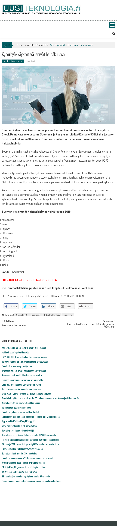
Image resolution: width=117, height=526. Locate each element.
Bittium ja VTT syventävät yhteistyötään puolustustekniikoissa (30, 444)
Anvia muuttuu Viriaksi (14, 325)
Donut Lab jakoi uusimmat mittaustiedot (20, 412)
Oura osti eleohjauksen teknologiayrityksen (21, 384)
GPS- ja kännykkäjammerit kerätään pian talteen (24, 467)
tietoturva (68, 314)
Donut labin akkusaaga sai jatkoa (17, 366)
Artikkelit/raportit (36, 45)
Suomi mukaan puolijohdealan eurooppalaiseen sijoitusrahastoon (31, 481)
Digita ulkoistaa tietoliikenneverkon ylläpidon (22, 449)
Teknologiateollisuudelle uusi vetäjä (18, 430)
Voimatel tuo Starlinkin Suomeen (16, 407)
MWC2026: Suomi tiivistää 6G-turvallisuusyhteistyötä (26, 393)
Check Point (21, 314)
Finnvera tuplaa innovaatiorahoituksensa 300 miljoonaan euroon (30, 439)
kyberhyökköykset (52, 314)
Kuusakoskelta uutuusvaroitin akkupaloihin (21, 403)
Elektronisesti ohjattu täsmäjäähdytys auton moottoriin (91, 325)
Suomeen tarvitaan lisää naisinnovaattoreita (22, 375)
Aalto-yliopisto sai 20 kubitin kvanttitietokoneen (24, 348)
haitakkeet (35, 314)
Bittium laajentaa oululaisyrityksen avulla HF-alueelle (26, 476)
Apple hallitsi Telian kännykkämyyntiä (18, 421)
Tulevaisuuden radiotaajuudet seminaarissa (21, 389)
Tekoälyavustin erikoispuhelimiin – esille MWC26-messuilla (29, 435)
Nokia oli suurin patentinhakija (15, 352)
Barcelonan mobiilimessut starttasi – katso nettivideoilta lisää (31, 416)
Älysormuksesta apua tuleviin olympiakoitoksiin (23, 462)
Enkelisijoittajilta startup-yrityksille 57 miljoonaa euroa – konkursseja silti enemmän (40, 398)
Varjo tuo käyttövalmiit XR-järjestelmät (20, 426)
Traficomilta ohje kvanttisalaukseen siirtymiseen (24, 371)
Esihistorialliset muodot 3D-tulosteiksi (19, 453)
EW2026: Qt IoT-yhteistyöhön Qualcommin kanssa (24, 357)
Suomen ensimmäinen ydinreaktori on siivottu (22, 380)
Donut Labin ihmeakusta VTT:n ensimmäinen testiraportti (28, 458)
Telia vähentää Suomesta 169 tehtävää (19, 472)
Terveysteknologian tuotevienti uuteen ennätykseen (25, 361)
